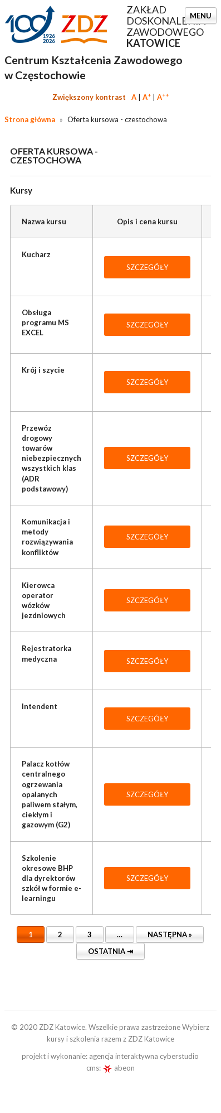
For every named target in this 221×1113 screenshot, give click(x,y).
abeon (118, 1067)
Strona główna (29, 119)
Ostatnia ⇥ (110, 951)
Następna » (170, 934)
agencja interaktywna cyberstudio (144, 1056)
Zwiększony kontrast (89, 97)
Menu (201, 15)
